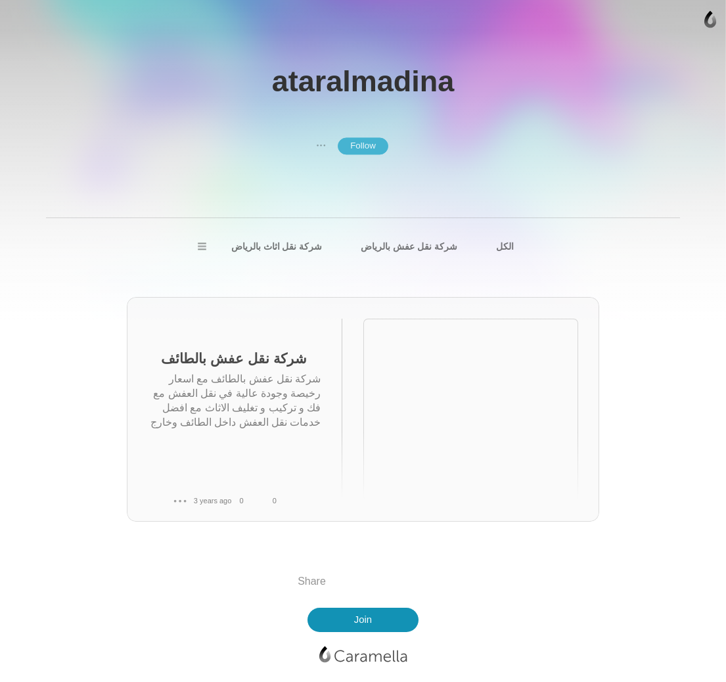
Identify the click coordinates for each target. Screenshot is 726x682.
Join (363, 619)
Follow (363, 146)
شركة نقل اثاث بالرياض (276, 247)
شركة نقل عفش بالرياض (409, 247)
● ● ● (321, 145)
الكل (505, 247)
